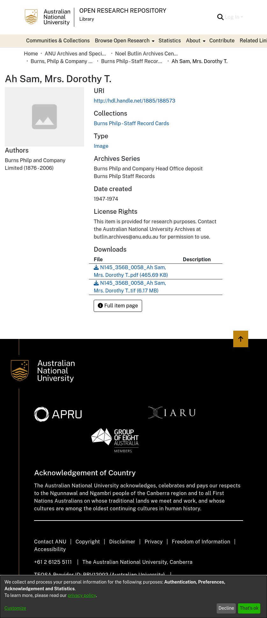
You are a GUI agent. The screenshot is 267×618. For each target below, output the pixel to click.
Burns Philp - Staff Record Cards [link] (133, 61)
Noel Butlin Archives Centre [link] (147, 54)
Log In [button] (233, 17)
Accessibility (50, 549)
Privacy (154, 542)
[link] (131, 123)
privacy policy (82, 595)
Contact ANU (50, 542)
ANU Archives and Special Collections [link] (76, 54)
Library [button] (86, 19)
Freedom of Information (201, 542)
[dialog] (133, 597)
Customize (15, 608)
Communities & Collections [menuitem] (58, 41)
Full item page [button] (118, 306)
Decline (226, 608)
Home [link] (31, 54)
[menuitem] (124, 40)
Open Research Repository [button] (122, 10)
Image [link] (101, 146)
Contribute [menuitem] (222, 41)
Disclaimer (122, 542)
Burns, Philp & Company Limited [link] (62, 61)
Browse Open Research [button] (122, 41)
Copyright (88, 542)
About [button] (193, 41)
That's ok (249, 608)
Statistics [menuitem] (169, 41)
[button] (221, 17)
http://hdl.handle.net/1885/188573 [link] (134, 101)
